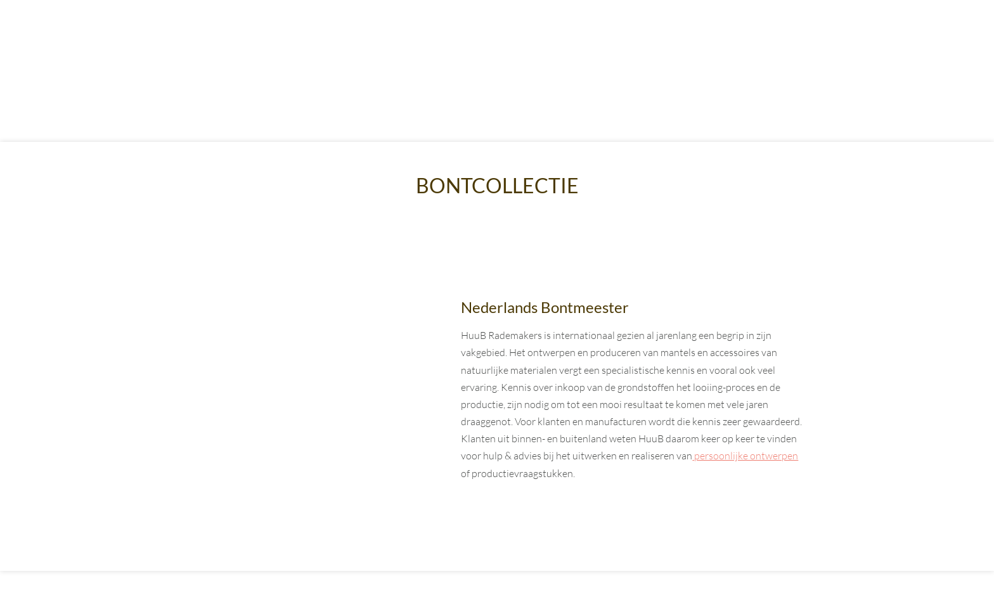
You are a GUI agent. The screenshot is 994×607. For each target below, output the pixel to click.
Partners (672, 588)
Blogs (662, 36)
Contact (739, 36)
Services (583, 36)
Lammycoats (410, 36)
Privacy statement (606, 588)
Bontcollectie (295, 36)
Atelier (501, 36)
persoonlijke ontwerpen (745, 455)
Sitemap (542, 588)
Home (201, 36)
